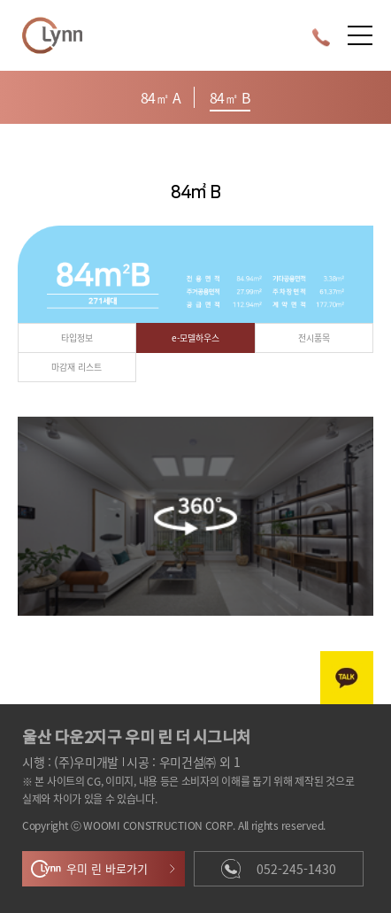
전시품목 (314, 337)
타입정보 (77, 337)
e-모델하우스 (195, 337)
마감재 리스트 (76, 366)
